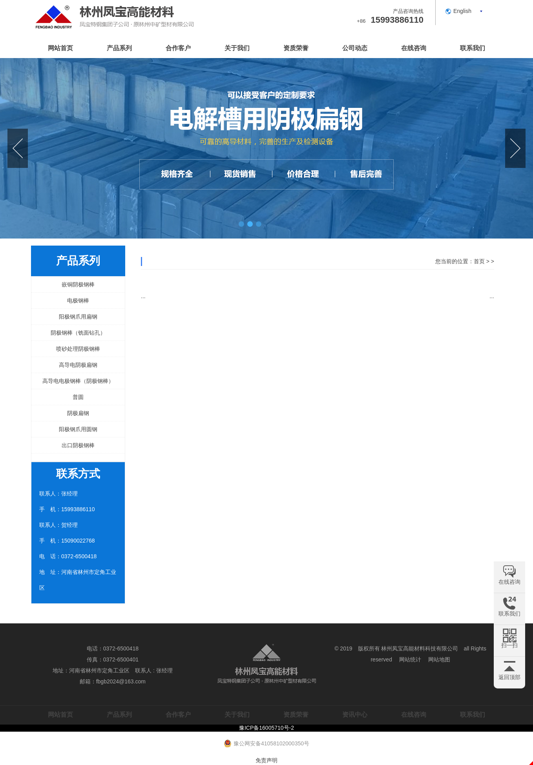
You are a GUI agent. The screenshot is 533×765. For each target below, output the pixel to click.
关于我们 (237, 48)
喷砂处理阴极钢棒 (78, 349)
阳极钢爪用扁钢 (78, 316)
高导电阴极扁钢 (78, 365)
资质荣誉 (295, 48)
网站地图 (439, 659)
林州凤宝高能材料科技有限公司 (419, 648)
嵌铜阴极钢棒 (78, 284)
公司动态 (354, 48)
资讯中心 (354, 714)
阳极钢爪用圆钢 (78, 429)
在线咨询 (413, 48)
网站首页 (60, 48)
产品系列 (119, 48)
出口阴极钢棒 (78, 445)
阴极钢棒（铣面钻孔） (78, 333)
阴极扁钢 (78, 413)
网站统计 (410, 659)
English (462, 11)
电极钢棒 (78, 300)
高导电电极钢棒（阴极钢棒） (78, 381)
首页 (479, 261)
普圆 (78, 397)
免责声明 (266, 760)
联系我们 (472, 48)
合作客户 (178, 48)
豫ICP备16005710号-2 (266, 728)
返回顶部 (509, 677)
